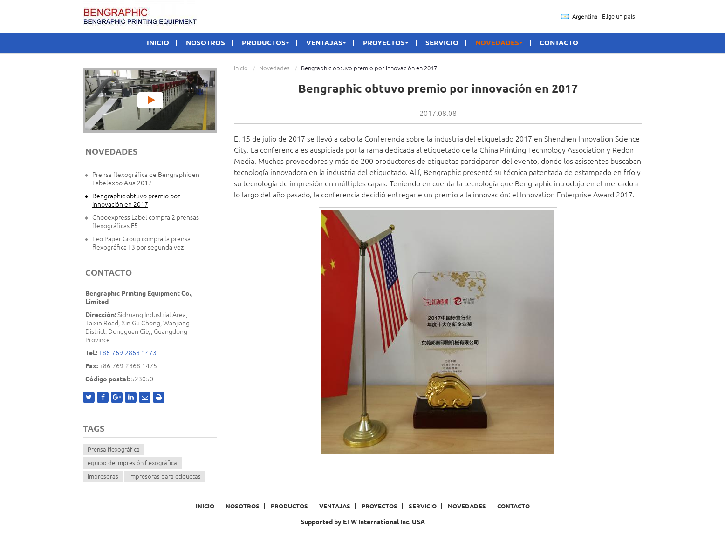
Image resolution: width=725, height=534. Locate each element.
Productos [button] (265, 43)
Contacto (559, 43)
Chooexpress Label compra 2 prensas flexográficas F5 (145, 222)
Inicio (158, 43)
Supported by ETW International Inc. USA (363, 522)
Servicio (441, 43)
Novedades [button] (499, 43)
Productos (289, 506)
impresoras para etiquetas (165, 476)
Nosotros (205, 43)
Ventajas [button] (326, 43)
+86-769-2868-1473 (128, 353)
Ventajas (334, 506)
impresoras (103, 476)
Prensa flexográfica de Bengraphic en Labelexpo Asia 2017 (145, 179)
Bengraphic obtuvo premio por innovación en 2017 (136, 200)
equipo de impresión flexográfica (132, 463)
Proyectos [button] (386, 43)
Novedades (274, 68)
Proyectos (379, 506)
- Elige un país (603, 17)
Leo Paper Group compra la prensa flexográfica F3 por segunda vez (141, 243)
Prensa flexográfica (114, 449)
